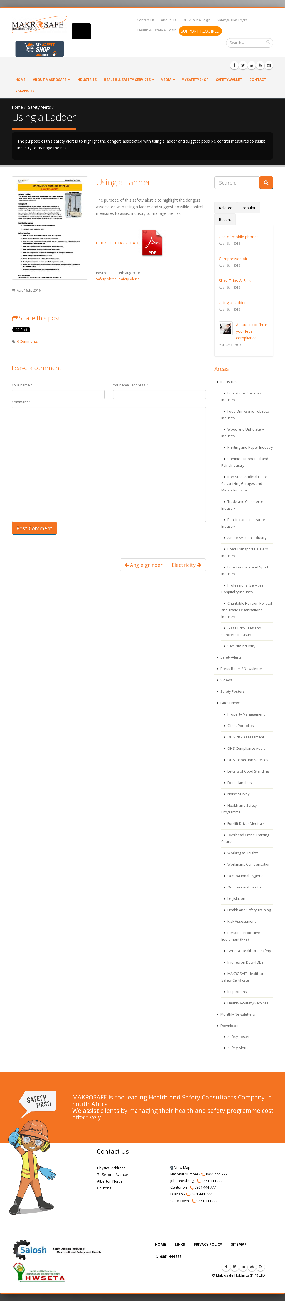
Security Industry (241, 646)
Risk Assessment (241, 921)
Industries (86, 79)
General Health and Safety (249, 951)
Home (20, 79)
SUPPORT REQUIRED (200, 31)
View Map (180, 1167)
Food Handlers (239, 782)
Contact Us (146, 20)
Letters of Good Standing (248, 771)
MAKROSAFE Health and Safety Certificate (244, 977)
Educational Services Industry (241, 396)
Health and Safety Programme (239, 809)
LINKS (180, 1244)
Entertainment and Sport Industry (244, 570)
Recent (225, 219)
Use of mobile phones (239, 236)
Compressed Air (233, 258)
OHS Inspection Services (247, 760)
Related (225, 207)
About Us (168, 20)
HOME (160, 1244)
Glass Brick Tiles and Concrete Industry (241, 631)
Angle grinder (143, 565)
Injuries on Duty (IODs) (245, 962)
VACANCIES (24, 90)
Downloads (229, 1025)
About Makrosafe (49, 79)
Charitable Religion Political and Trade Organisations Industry (246, 610)
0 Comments (27, 341)
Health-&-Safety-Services (248, 1003)
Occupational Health (244, 887)
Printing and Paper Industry (250, 447)
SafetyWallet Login (232, 20)
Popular (248, 207)
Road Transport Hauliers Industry (244, 552)
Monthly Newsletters (237, 1014)
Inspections (237, 991)
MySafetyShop (195, 79)
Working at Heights (243, 853)
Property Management (246, 714)
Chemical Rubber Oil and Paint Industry (244, 462)
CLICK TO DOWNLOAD (131, 242)
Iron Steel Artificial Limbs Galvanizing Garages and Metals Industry (244, 484)
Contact (257, 79)
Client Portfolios (240, 725)
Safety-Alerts (106, 279)
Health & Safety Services (127, 79)
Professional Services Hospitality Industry (242, 588)
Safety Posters (232, 691)
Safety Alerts (39, 107)
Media (166, 79)
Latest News (230, 703)
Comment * (21, 402)
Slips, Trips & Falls (235, 280)
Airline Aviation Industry (246, 537)
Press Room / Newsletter (241, 668)
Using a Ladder (123, 182)
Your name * (22, 385)
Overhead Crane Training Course (245, 838)
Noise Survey (238, 794)
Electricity (186, 565)
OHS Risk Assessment (245, 737)
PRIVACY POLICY (208, 1244)
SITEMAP (239, 1244)
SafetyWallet (229, 79)
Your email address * (130, 385)
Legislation (236, 898)
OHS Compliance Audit (246, 748)
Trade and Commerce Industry (242, 505)
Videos (226, 680)
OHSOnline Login (196, 20)
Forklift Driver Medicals (246, 823)
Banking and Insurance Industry (243, 523)
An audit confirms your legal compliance (252, 331)
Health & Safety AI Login (156, 30)
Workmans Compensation (249, 864)
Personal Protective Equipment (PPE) (240, 936)
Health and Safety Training (249, 910)
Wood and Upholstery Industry (242, 432)
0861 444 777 (168, 1256)
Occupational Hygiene (245, 875)
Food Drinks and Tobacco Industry (245, 414)
